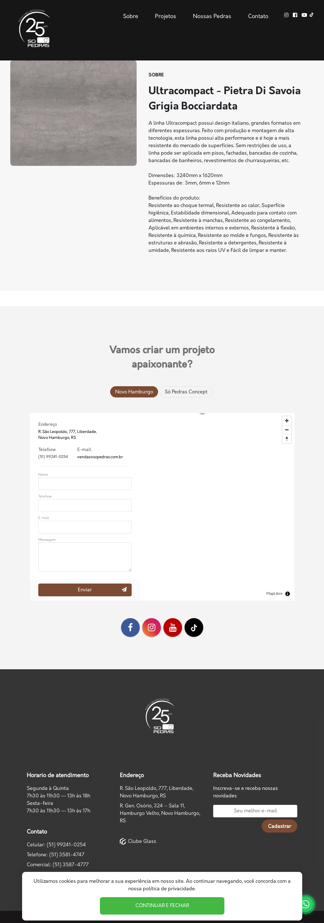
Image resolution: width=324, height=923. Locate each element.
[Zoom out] (286, 429)
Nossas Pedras (212, 16)
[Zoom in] (286, 420)
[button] (217, 502)
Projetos (165, 16)
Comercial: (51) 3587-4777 (58, 865)
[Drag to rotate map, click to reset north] (286, 438)
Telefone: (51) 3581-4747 (55, 855)
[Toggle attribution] (287, 594)
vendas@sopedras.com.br (100, 456)
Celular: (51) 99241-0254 (56, 845)
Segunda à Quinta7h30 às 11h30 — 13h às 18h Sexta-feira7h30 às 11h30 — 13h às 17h (58, 800)
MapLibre (274, 593)
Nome (43, 475)
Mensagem (47, 540)
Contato (258, 16)
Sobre (130, 16)
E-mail (43, 518)
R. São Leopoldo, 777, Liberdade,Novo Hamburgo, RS (156, 792)
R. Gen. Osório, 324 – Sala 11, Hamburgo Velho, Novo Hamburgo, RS (160, 813)
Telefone (45, 496)
